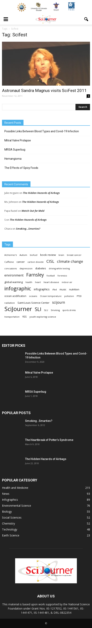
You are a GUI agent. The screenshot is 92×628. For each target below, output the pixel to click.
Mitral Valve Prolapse (17, 140)
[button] (86, 19)
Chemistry (8, 523)
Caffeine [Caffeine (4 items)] (9, 261)
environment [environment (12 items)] (13, 275)
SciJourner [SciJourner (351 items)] (18, 309)
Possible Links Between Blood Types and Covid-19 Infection (41, 131)
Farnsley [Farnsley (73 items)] (35, 275)
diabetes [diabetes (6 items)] (40, 268)
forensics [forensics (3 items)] (62, 275)
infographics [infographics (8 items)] (42, 289)
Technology (9, 529)
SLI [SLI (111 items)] (38, 309)
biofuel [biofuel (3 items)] (33, 255)
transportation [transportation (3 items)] (12, 316)
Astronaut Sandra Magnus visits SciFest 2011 (44, 90)
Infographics (10, 499)
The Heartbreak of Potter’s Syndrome (49, 440)
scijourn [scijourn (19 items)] (58, 302)
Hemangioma (13, 158)
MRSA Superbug (14, 149)
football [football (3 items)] (51, 275)
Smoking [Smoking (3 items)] (55, 310)
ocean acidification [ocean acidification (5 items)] (15, 296)
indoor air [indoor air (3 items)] (67, 282)
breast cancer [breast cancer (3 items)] (74, 255)
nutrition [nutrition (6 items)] (74, 289)
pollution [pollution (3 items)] (69, 296)
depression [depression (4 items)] (26, 268)
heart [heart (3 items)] (38, 282)
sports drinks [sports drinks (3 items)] (69, 310)
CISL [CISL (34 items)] (50, 261)
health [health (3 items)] (28, 282)
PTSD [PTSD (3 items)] (79, 296)
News (5, 494)
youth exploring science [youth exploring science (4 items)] (42, 316)
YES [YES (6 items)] (24, 316)
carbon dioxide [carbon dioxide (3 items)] (35, 262)
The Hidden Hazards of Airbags (41, 193)
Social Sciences (12, 517)
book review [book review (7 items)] (48, 255)
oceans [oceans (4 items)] (33, 296)
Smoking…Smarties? (28, 228)
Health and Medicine (15, 488)
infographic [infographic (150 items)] (17, 288)
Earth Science (10, 535)
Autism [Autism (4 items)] (23, 254)
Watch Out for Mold (33, 211)
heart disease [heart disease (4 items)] (51, 282)
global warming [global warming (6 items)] (13, 282)
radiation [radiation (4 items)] (9, 302)
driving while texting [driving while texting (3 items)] (59, 268)
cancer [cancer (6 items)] (21, 262)
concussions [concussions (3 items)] (10, 268)
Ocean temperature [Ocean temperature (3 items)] (51, 296)
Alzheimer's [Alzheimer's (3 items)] (10, 255)
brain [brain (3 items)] (61, 255)
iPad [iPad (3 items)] (54, 289)
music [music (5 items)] (63, 289)
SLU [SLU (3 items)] (46, 310)
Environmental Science (16, 505)
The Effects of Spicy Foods (21, 167)
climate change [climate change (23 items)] (70, 261)
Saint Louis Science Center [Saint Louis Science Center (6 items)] (33, 302)
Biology (7, 511)
